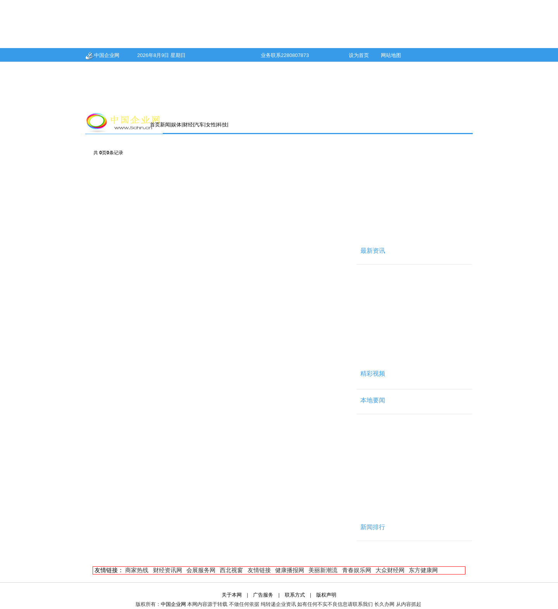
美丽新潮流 (323, 570)
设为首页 (359, 55)
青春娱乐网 (356, 570)
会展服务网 (200, 570)
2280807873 (295, 55)
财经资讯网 (167, 570)
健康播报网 (289, 570)
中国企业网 (102, 55)
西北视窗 (231, 570)
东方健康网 (423, 570)
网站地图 (391, 55)
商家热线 (136, 570)
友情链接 (259, 570)
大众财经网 (390, 570)
